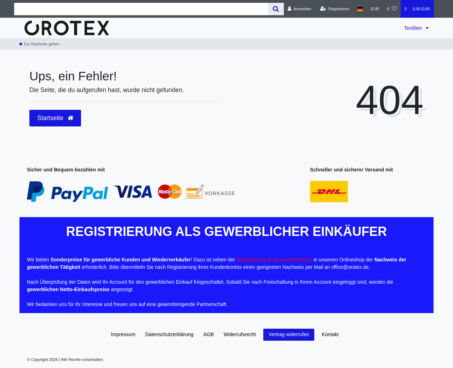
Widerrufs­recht (240, 334)
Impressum (123, 334)
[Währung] (375, 9)
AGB (208, 334)
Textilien (413, 28)
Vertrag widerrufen (289, 334)
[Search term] (141, 9)
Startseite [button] (55, 117)
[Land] (360, 9)
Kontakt (330, 334)
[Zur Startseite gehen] (39, 44)
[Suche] (276, 9)
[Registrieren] (335, 9)
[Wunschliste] (392, 9)
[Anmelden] (299, 9)
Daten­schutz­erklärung (169, 334)
